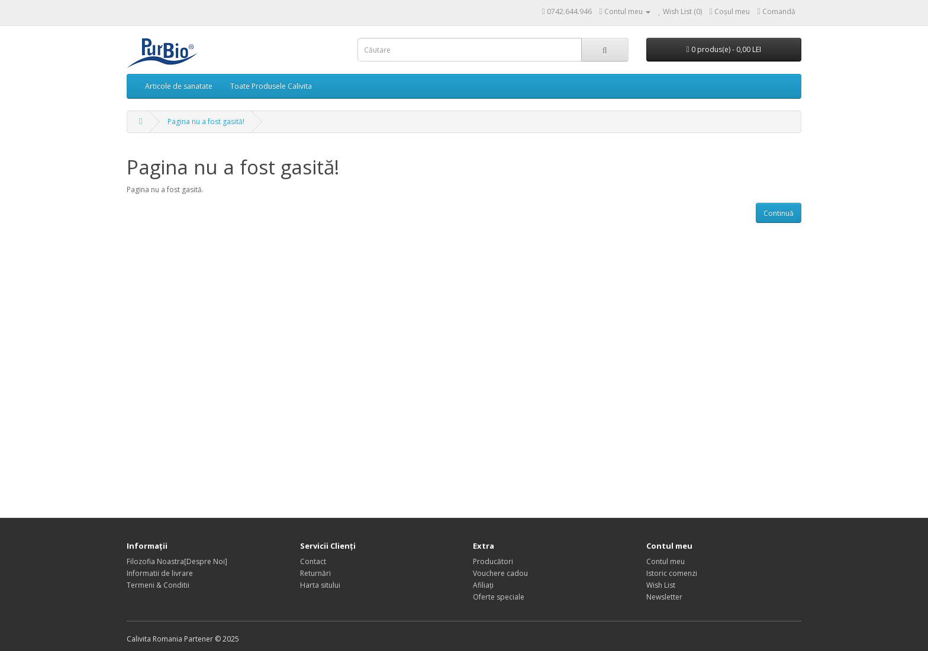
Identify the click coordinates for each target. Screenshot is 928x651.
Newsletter (664, 597)
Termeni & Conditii (158, 585)
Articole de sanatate (178, 86)
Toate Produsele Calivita (271, 86)
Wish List (660, 585)
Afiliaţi (483, 585)
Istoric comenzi (671, 573)
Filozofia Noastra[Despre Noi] (177, 561)
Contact (313, 561)
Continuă (778, 213)
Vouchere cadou (500, 573)
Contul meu (665, 561)
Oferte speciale (498, 597)
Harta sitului (320, 585)
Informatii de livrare (160, 573)
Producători (493, 561)
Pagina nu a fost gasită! (205, 121)
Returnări (315, 573)
